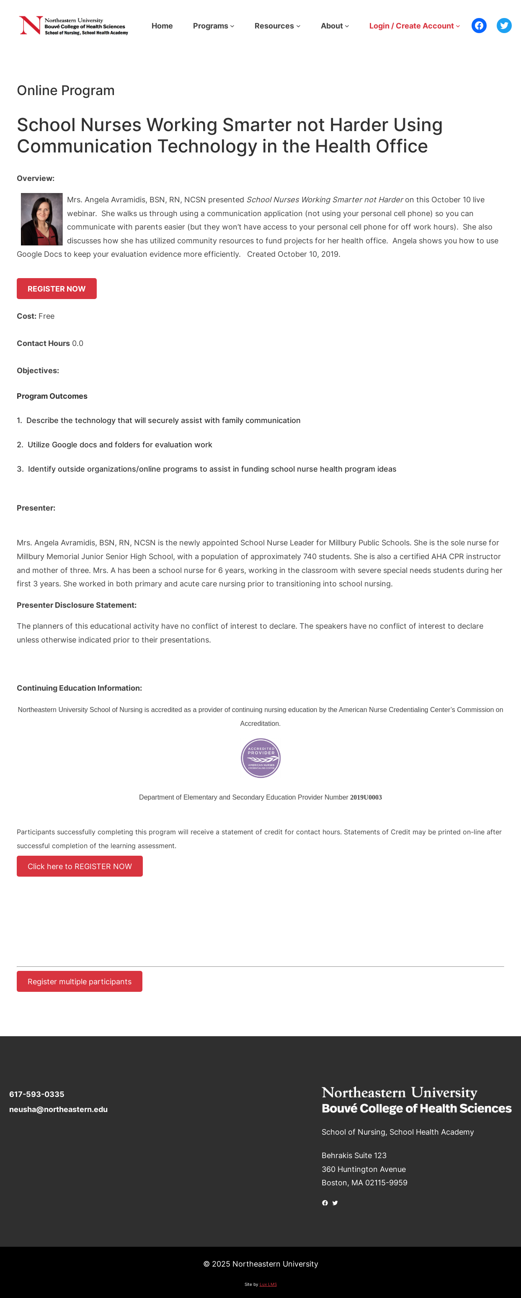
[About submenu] (347, 25)
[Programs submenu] (232, 25)
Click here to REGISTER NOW (80, 866)
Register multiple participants (80, 981)
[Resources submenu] (298, 25)
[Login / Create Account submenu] (458, 25)
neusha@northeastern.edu (58, 1109)
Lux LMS (268, 1284)
